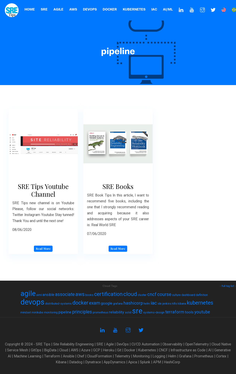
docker (80, 303)
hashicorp (133, 303)
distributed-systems (58, 303)
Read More (43, 248)
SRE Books (118, 186)
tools (189, 312)
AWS (73, 9)
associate (65, 294)
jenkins (166, 303)
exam (94, 303)
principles (82, 312)
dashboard (188, 295)
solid (128, 312)
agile (28, 293)
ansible (48, 294)
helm (147, 303)
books (89, 295)
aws (80, 294)
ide (160, 303)
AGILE (58, 9)
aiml (39, 295)
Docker (110, 9)
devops (32, 302)
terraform (174, 312)
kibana (182, 303)
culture (176, 295)
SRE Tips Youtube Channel (43, 190)
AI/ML (168, 9)
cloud (130, 294)
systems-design (153, 312)
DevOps (90, 9)
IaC (154, 9)
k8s (174, 303)
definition (202, 295)
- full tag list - (228, 286)
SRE (44, 9)
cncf (152, 294)
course (164, 294)
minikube (37, 312)
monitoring (51, 312)
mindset (25, 312)
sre (137, 311)
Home (30, 9)
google (106, 303)
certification (108, 294)
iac (154, 303)
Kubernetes (134, 9)
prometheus (100, 312)
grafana (118, 303)
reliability (116, 312)
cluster (142, 295)
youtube (202, 312)
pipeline (64, 312)
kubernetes (200, 303)
